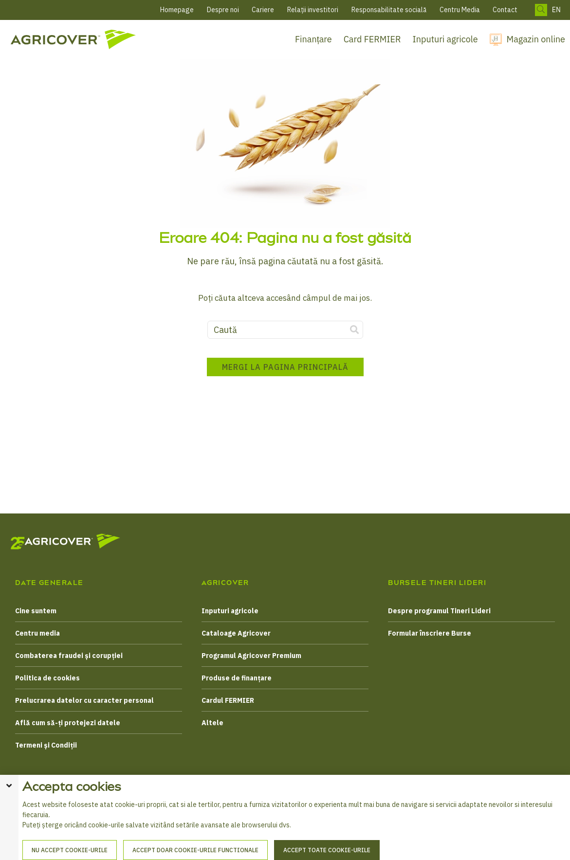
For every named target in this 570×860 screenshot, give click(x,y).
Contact (505, 9)
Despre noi (223, 9)
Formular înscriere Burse (429, 633)
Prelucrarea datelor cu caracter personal (84, 700)
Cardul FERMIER (228, 700)
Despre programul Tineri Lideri (439, 610)
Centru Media (460, 9)
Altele (212, 722)
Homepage (177, 9)
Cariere (263, 9)
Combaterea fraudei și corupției (69, 655)
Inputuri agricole (445, 39)
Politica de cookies (47, 678)
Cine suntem (35, 610)
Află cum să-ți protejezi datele (67, 722)
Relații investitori (312, 9)
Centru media (37, 633)
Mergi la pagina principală (285, 367)
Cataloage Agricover (236, 633)
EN (556, 10)
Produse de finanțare (237, 678)
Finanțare (313, 39)
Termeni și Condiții (46, 745)
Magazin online (536, 39)
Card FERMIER (372, 39)
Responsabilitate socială (388, 9)
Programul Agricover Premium (251, 655)
